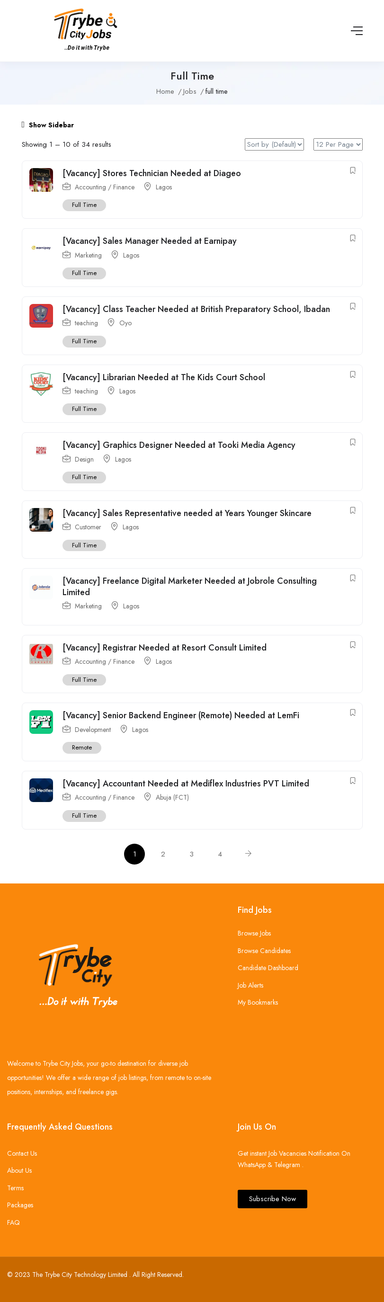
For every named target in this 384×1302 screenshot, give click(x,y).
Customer (88, 527)
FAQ (13, 1222)
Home (165, 91)
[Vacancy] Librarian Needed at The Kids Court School (164, 377)
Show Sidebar (48, 125)
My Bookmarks (258, 1002)
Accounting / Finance (104, 187)
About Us (19, 1170)
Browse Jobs (254, 933)
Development (93, 729)
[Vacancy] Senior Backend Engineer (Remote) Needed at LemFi (181, 716)
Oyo (125, 323)
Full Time (84, 205)
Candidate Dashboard (268, 967)
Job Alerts (250, 985)
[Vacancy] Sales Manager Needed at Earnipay (150, 241)
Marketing (88, 255)
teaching (86, 323)
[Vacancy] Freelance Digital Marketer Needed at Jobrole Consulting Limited (190, 586)
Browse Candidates (264, 950)
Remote (82, 747)
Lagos (164, 187)
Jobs (189, 91)
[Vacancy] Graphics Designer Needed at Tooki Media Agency (179, 445)
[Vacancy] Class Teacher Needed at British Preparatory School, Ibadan (196, 309)
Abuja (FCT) (172, 798)
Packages (20, 1205)
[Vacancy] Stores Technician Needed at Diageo (152, 173)
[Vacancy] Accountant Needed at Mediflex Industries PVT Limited (186, 783)
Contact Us (22, 1153)
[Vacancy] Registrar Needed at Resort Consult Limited (165, 648)
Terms (15, 1188)
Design (84, 459)
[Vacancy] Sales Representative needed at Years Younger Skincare (187, 513)
